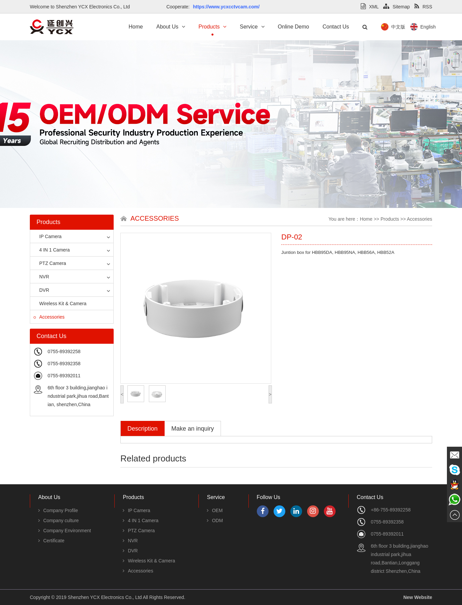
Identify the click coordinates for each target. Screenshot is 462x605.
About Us (170, 27)
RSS (423, 6)
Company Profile (58, 510)
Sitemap (396, 6)
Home (136, 27)
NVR (41, 276)
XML (370, 6)
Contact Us (336, 27)
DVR (41, 290)
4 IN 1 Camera (52, 250)
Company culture (58, 520)
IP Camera (48, 236)
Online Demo (293, 27)
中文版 (432, 27)
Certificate (51, 540)
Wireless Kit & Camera (60, 303)
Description (142, 428)
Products (212, 27)
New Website (417, 597)
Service (252, 27)
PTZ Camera (50, 263)
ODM (215, 520)
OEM (215, 510)
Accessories (49, 317)
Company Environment (64, 530)
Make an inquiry (192, 428)
